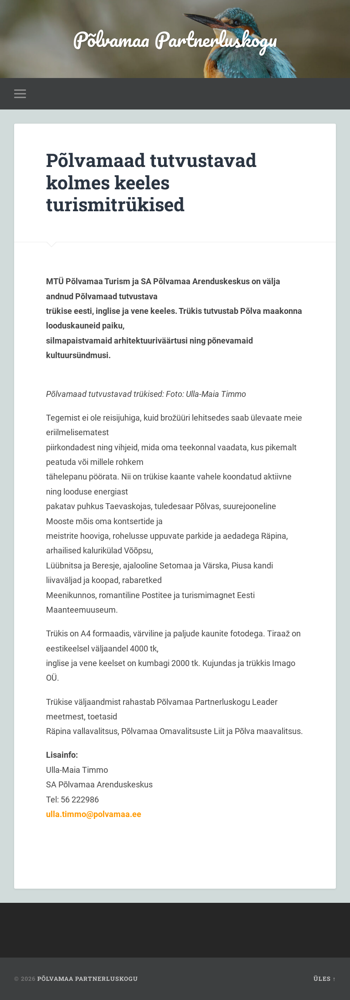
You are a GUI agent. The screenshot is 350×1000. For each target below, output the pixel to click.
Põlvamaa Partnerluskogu (175, 39)
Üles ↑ (325, 978)
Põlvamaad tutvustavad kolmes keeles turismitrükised (151, 182)
